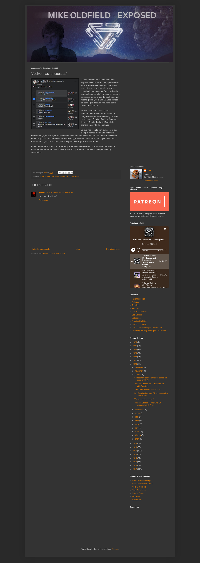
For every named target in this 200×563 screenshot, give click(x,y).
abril (137, 428)
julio (137, 417)
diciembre (139, 367)
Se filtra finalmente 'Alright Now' (147, 389)
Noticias (135, 302)
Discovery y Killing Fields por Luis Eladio (149, 331)
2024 (135, 349)
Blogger (115, 549)
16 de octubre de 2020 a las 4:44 (59, 192)
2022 (135, 357)
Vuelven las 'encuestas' (144, 399)
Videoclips (136, 318)
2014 (135, 462)
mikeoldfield (64, 176)
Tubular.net (136, 500)
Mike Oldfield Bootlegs (141, 480)
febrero (138, 435)
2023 (135, 353)
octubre (138, 374)
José (149, 170)
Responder (43, 200)
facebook (55, 176)
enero (137, 439)
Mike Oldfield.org (139, 487)
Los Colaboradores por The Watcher (147, 327)
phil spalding (74, 176)
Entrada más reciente (41, 249)
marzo (138, 431)
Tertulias (135, 305)
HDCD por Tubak (139, 324)
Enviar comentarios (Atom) (54, 254)
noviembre (139, 371)
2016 (135, 454)
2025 (135, 346)
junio (137, 421)
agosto (138, 413)
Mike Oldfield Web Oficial (142, 484)
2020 (135, 364)
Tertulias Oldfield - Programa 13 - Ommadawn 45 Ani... (148, 404)
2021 (135, 360)
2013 (135, 465)
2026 (135, 342)
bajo (42, 176)
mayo (137, 424)
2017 (135, 451)
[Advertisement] (149, 114)
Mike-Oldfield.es (138, 490)
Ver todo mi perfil (151, 181)
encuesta (48, 176)
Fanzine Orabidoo (139, 321)
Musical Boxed (138, 493)
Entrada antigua (113, 249)
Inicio (78, 249)
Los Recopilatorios (140, 311)
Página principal (138, 299)
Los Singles (137, 315)
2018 (135, 447)
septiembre (140, 410)
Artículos (135, 308)
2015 (135, 458)
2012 (135, 469)
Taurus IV (136, 496)
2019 (135, 443)
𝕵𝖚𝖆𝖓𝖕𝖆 (42, 192)
